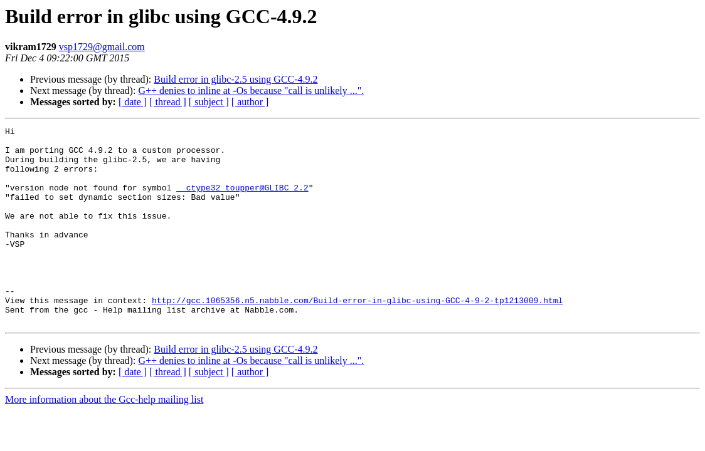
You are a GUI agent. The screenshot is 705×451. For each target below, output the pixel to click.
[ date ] (133, 101)
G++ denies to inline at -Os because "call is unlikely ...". (251, 90)
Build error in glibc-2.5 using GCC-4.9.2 (235, 79)
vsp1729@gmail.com (102, 46)
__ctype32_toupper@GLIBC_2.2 (242, 200)
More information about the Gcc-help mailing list (104, 438)
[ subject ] (209, 101)
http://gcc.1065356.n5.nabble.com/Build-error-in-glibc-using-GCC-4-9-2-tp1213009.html (357, 335)
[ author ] (250, 101)
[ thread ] (167, 101)
